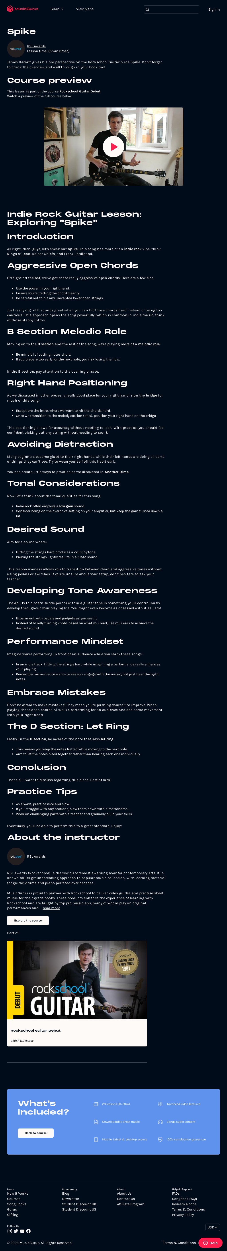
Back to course (36, 1133)
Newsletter (70, 1199)
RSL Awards (36, 46)
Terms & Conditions (188, 1209)
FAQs (176, 1193)
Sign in (214, 9)
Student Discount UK (79, 1204)
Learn (56, 9)
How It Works (17, 1193)
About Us (124, 1193)
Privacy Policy (183, 1215)
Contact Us (126, 1199)
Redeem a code (184, 1204)
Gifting (12, 1215)
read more (51, 908)
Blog (65, 1193)
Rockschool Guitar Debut (36, 1031)
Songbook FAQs (184, 1199)
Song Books (16, 1204)
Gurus (12, 1209)
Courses (13, 1199)
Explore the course (28, 920)
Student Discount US (79, 1209)
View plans (85, 9)
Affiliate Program (130, 1204)
